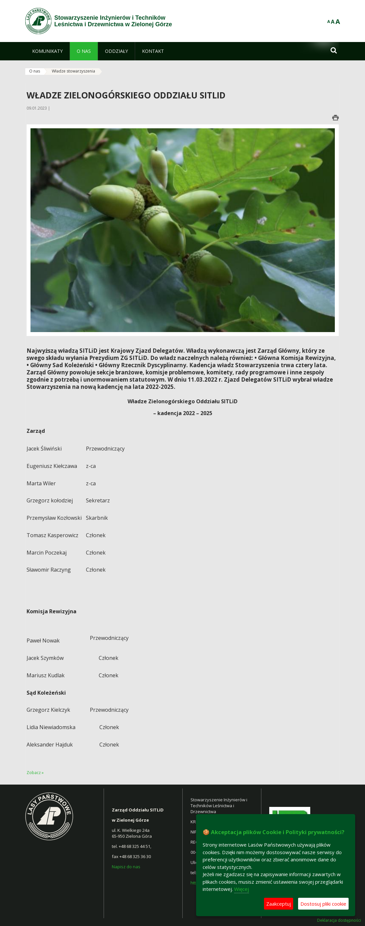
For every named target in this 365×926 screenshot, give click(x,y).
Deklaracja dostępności (339, 920)
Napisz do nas (126, 867)
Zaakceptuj (278, 903)
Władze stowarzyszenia (73, 71)
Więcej (241, 889)
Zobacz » (35, 772)
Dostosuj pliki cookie (323, 903)
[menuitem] (47, 51)
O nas (34, 71)
